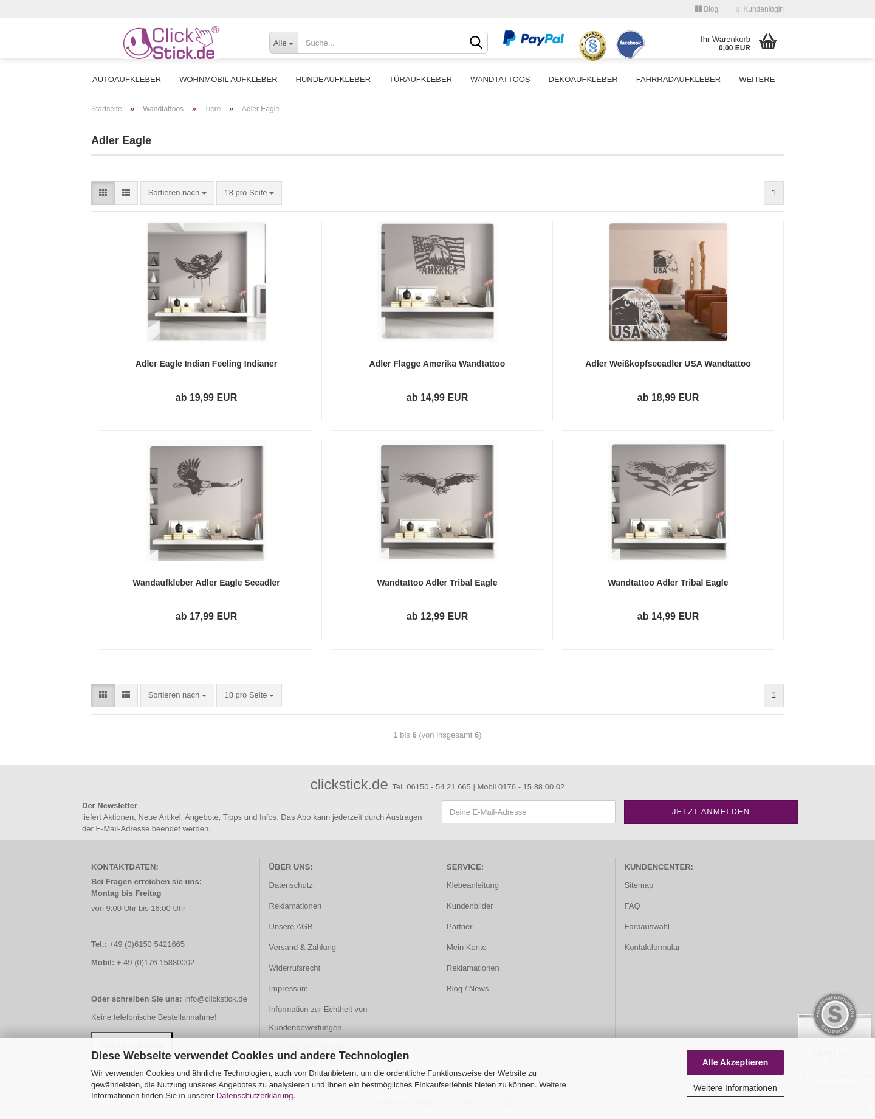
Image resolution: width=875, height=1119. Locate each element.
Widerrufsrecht (295, 967)
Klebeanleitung (473, 885)
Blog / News (468, 988)
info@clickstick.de (215, 998)
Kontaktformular (653, 947)
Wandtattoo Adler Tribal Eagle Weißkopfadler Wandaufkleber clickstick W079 (668, 583)
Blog (706, 9)
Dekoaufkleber (583, 79)
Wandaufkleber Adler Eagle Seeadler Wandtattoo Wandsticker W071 (206, 583)
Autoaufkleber (126, 79)
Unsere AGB (291, 926)
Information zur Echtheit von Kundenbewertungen (318, 1018)
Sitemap (639, 885)
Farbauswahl (647, 926)
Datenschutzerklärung (254, 1095)
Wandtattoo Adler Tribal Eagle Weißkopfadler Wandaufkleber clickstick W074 (437, 583)
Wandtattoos (500, 79)
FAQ (632, 905)
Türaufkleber (420, 79)
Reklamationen (295, 905)
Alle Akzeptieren (735, 1062)
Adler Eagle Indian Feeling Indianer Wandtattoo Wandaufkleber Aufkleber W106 (206, 364)
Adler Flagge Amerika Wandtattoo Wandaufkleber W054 (437, 364)
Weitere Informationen (735, 1088)
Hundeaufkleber (333, 79)
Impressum (288, 988)
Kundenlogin (760, 9)
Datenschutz (291, 885)
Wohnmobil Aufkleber (228, 79)
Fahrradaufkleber (678, 79)
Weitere (757, 79)
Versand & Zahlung (303, 947)
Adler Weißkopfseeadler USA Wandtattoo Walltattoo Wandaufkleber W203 (668, 364)
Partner (460, 926)
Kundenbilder (470, 905)
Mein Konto (467, 947)
